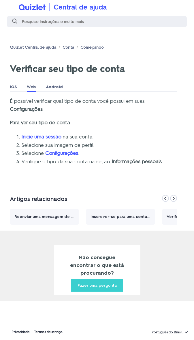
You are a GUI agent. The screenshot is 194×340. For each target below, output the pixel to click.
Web (31, 86)
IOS (13, 86)
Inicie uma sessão (41, 137)
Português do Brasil (167, 332)
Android (54, 86)
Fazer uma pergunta (97, 285)
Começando (92, 47)
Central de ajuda (80, 7)
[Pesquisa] (97, 21)
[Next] (173, 198)
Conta (68, 47)
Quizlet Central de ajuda (33, 47)
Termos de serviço (48, 332)
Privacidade (20, 332)
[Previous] (165, 198)
